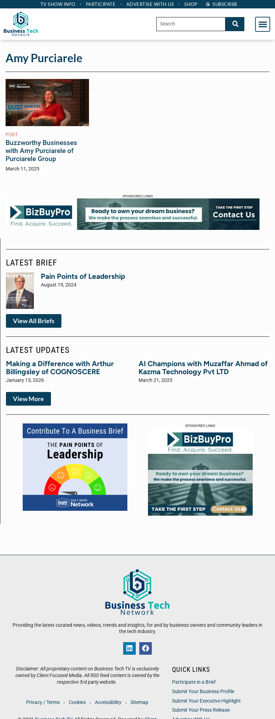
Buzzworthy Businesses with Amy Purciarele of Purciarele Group (41, 151)
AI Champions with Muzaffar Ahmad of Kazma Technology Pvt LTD (203, 367)
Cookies (77, 702)
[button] (262, 24)
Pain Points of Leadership (83, 276)
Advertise (150, 4)
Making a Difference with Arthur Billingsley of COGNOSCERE (60, 367)
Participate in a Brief (194, 682)
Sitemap (140, 702)
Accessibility (108, 702)
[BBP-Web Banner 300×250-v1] (200, 513)
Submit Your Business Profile (203, 692)
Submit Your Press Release (201, 710)
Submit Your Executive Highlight (206, 701)
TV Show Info (56, 4)
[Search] (234, 24)
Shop (191, 4)
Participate (101, 4)
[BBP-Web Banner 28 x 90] (133, 227)
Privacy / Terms (42, 702)
